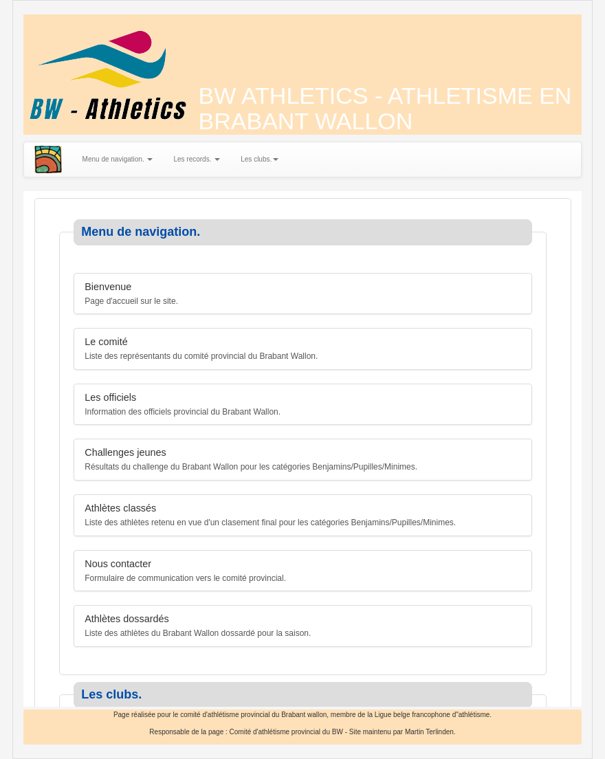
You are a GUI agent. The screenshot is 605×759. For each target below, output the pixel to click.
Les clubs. (259, 159)
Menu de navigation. (117, 159)
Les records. (196, 159)
